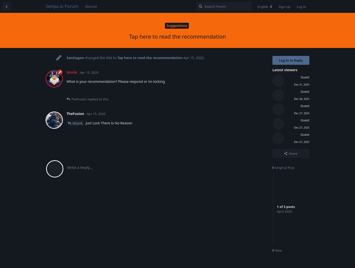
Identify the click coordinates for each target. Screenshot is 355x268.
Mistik (77, 123)
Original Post (283, 167)
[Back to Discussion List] (6, 6)
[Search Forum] (224, 6)
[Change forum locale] (264, 6)
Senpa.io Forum (62, 6)
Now (277, 250)
